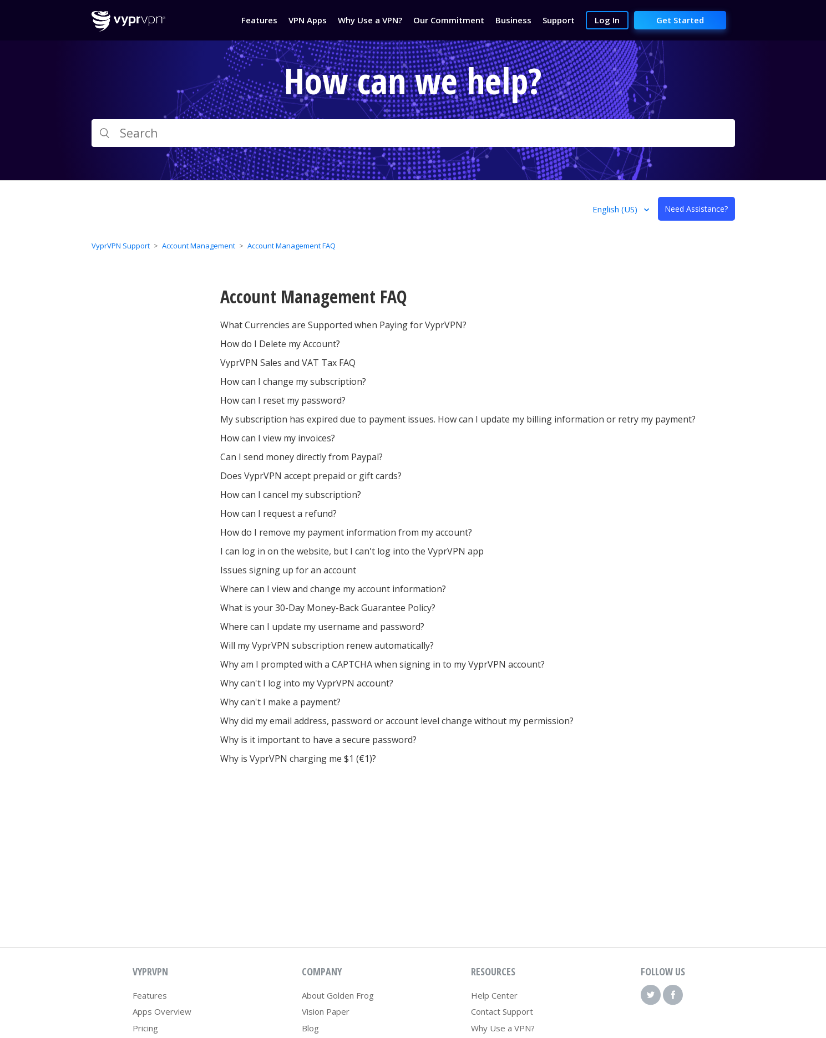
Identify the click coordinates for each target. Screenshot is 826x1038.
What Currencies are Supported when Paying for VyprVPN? (343, 325)
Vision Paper (325, 1011)
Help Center (494, 995)
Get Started (680, 20)
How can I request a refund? (278, 513)
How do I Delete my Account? (280, 344)
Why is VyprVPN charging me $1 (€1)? (298, 758)
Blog (310, 1028)
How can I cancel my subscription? (290, 495)
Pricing (145, 1028)
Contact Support (502, 1011)
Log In (607, 20)
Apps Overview (162, 1011)
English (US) (616, 209)
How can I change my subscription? (293, 381)
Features (150, 995)
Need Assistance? (696, 208)
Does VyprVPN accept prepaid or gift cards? (311, 476)
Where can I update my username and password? (322, 626)
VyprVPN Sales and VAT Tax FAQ (288, 363)
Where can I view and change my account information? (333, 589)
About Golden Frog (338, 995)
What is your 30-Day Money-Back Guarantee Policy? (327, 608)
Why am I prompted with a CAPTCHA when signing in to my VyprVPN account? (382, 664)
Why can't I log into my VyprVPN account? (306, 683)
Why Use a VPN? (503, 1028)
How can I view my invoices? (277, 438)
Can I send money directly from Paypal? (301, 457)
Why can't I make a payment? (280, 702)
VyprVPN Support (121, 246)
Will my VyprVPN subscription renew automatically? (327, 645)
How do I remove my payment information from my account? (346, 532)
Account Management (198, 246)
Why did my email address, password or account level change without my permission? (397, 721)
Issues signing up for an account (288, 570)
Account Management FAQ (291, 246)
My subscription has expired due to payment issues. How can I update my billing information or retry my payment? (458, 419)
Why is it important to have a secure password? (318, 740)
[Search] (413, 133)
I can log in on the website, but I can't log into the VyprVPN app (352, 551)
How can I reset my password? (283, 400)
